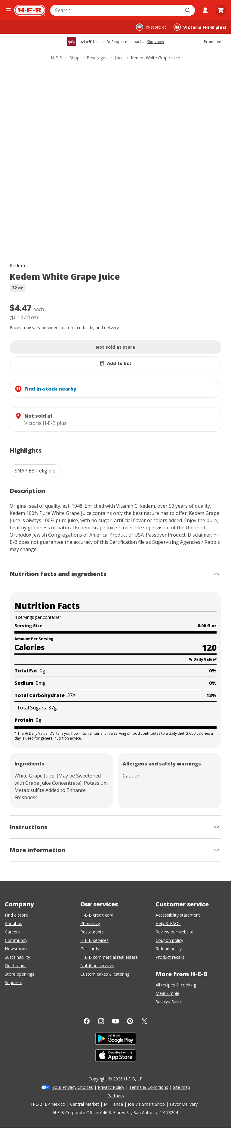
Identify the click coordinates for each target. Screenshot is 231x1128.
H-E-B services (94, 940)
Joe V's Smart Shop (146, 1104)
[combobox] (116, 10)
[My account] (205, 10)
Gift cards (89, 949)
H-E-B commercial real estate (109, 957)
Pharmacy (90, 923)
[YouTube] (115, 1021)
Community (16, 940)
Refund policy (169, 949)
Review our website (174, 932)
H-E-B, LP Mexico (48, 1104)
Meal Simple (167, 993)
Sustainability (17, 957)
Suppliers (13, 982)
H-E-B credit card (96, 915)
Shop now (155, 41)
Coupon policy (169, 940)
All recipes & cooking (176, 985)
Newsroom (16, 949)
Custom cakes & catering (104, 974)
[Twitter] (144, 1021)
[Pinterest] (130, 1021)
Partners (115, 1095)
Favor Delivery (184, 1104)
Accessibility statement (178, 915)
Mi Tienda (113, 1104)
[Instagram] (101, 1021)
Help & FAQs (168, 923)
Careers (12, 932)
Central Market (84, 1104)
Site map (181, 1087)
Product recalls (170, 957)
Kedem (17, 265)
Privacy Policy (111, 1087)
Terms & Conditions (148, 1087)
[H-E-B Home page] (29, 10)
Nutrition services (97, 965)
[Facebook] (86, 1021)
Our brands (15, 965)
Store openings (19, 974)
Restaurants (92, 932)
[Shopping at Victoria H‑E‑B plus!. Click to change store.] (200, 27)
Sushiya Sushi (169, 1002)
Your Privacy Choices (72, 1087)
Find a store (16, 915)
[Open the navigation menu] (8, 10)
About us (13, 923)
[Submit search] (188, 10)
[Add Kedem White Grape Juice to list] (115, 363)
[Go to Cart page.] (220, 10)
